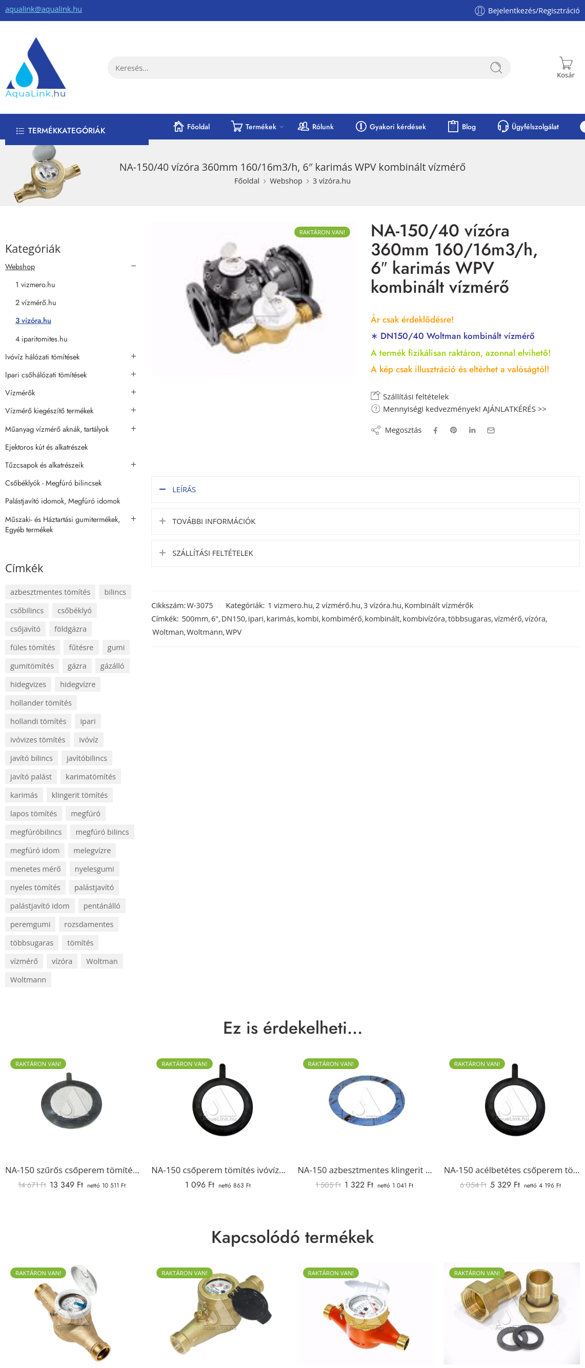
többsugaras (469, 617)
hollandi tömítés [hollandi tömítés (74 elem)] (38, 721)
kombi (307, 617)
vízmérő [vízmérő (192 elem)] (24, 961)
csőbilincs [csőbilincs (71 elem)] (27, 610)
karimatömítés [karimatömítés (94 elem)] (91, 776)
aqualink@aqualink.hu (43, 9)
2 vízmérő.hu (338, 604)
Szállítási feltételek (410, 395)
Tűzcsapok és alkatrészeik (44, 465)
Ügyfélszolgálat (527, 127)
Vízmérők (20, 393)
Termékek (253, 127)
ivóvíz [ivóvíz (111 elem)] (88, 740)
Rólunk (315, 127)
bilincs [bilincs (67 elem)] (115, 592)
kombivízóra (423, 617)
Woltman (168, 631)
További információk (213, 521)
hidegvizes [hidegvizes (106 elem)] (28, 684)
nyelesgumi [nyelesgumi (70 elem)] (94, 869)
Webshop (286, 181)
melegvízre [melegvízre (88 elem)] (92, 850)
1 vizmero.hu (290, 604)
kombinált (382, 617)
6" (214, 617)
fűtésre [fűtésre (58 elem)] (81, 647)
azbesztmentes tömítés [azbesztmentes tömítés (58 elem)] (50, 592)
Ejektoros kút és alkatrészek (46, 447)
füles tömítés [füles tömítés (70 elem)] (32, 647)
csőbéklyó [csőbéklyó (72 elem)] (74, 610)
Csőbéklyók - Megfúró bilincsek (53, 483)
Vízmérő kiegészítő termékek (49, 411)
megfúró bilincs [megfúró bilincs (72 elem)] (102, 832)
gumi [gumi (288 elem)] (116, 647)
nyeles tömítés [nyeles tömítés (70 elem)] (35, 887)
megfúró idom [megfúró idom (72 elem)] (34, 850)
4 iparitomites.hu (41, 339)
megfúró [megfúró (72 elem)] (85, 813)
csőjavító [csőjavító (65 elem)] (25, 629)
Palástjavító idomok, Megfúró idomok (62, 501)
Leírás (184, 488)
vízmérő (508, 617)
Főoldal (191, 127)
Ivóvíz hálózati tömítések (42, 357)
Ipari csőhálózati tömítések (46, 375)
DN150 (233, 617)
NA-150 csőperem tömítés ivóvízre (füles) (219, 1170)
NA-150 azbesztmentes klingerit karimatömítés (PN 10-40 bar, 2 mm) (366, 1170)
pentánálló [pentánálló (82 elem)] (102, 906)
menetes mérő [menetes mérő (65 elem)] (35, 869)
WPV (233, 631)
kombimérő (341, 617)
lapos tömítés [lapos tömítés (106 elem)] (33, 813)
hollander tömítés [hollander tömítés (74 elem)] (41, 703)
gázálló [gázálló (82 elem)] (112, 666)
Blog (461, 127)
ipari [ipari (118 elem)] (87, 721)
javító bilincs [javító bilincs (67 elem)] (31, 758)
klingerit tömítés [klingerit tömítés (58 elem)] (80, 795)
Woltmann (205, 631)
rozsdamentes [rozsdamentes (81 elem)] (88, 924)
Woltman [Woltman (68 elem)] (101, 961)
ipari (256, 617)
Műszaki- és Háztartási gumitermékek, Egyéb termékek (62, 524)
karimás (280, 617)
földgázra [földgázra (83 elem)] (70, 629)
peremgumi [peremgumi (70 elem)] (30, 924)
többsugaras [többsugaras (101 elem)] (31, 943)
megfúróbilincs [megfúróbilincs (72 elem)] (36, 832)
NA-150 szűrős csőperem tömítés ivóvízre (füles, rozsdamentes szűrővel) (73, 1170)
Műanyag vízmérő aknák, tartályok (57, 429)
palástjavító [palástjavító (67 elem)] (94, 887)
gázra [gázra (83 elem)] (77, 666)
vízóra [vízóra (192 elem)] (62, 961)
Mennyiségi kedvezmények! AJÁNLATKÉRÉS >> (459, 409)
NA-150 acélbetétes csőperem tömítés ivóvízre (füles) (512, 1170)
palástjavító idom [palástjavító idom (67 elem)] (40, 906)
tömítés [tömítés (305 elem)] (80, 943)
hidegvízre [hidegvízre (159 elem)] (77, 684)
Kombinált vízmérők (439, 604)
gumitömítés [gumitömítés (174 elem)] (32, 666)
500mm (194, 617)
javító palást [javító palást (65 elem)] (31, 776)
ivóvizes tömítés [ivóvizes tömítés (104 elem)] (37, 740)
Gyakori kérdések (390, 127)
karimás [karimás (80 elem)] (24, 795)
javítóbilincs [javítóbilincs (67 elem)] (87, 758)
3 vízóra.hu (332, 181)
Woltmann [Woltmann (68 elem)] (28, 979)
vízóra (535, 617)
